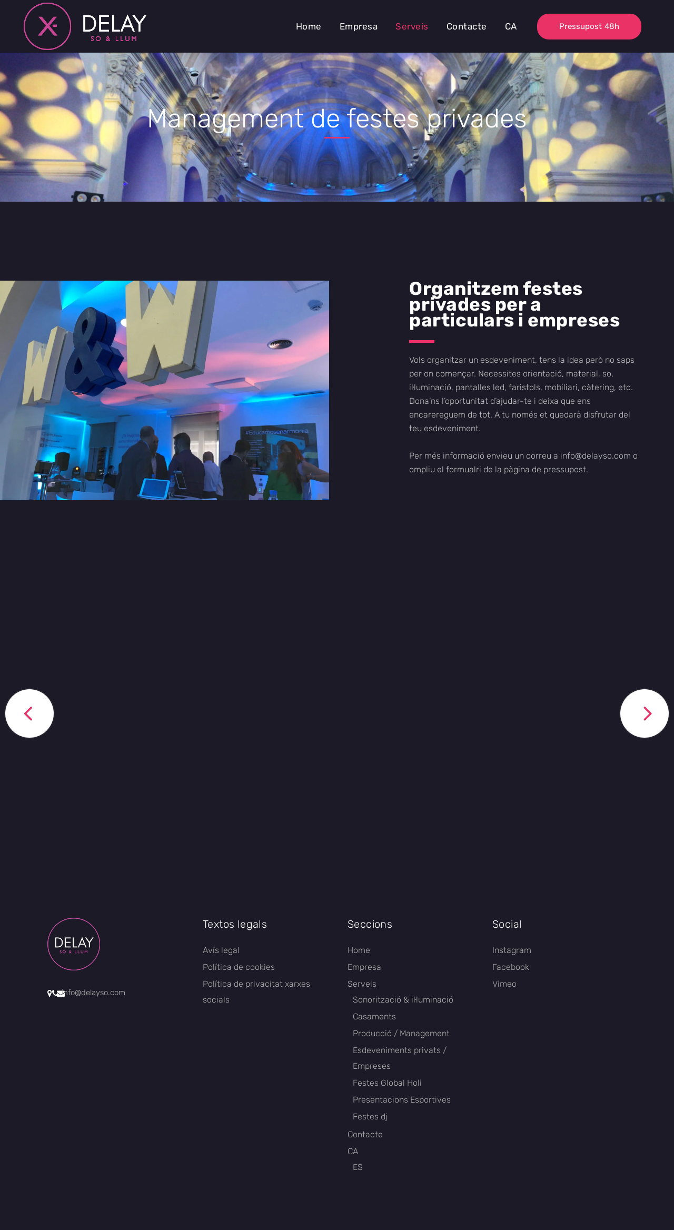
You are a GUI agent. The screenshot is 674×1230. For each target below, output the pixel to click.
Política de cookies (239, 967)
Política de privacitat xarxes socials (256, 992)
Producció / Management (401, 1033)
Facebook (510, 967)
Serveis (362, 984)
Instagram (511, 950)
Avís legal (221, 950)
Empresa (364, 967)
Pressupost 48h (589, 26)
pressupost (564, 469)
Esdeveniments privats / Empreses (400, 1058)
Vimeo (504, 984)
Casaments (374, 1016)
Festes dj (370, 1117)
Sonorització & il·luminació (403, 1000)
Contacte (365, 1134)
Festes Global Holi (387, 1083)
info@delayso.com (595, 456)
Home (359, 950)
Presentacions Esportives (402, 1100)
